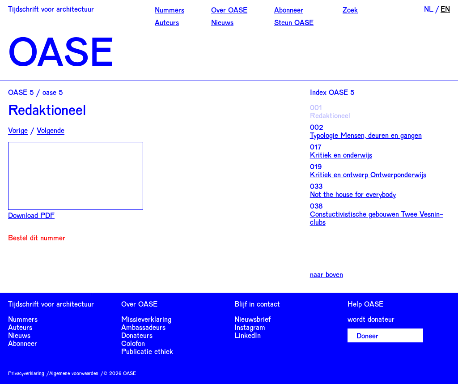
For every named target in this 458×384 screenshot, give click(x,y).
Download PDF (31, 215)
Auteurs (167, 22)
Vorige (18, 130)
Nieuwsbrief (252, 319)
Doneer (367, 335)
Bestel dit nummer (36, 238)
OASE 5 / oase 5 (35, 92)
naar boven (326, 274)
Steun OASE (294, 22)
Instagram (249, 327)
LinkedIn (247, 335)
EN (445, 8)
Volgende (50, 130)
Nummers (169, 9)
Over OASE (229, 9)
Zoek (350, 9)
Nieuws (222, 22)
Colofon (133, 343)
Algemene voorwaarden (73, 373)
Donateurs (137, 335)
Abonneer (288, 9)
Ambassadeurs (143, 327)
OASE (61, 50)
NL (428, 8)
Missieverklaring (146, 319)
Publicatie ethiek (147, 351)
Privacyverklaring (26, 373)
